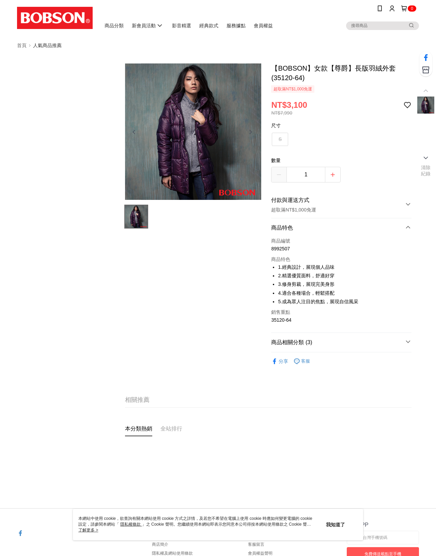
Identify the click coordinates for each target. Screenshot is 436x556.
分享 (279, 361)
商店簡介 (160, 544)
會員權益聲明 (260, 553)
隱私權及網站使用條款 (172, 553)
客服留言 (256, 544)
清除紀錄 (426, 170)
